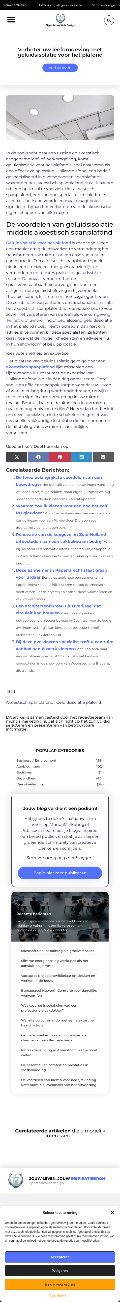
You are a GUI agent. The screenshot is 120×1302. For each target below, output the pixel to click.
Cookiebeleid (57, 1295)
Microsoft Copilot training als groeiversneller (53, 5)
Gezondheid (26, 778)
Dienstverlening (29, 784)
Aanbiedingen (28, 766)
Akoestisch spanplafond (30, 702)
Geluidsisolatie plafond (78, 702)
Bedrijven (24, 772)
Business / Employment (36, 760)
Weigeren (60, 1270)
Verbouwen (60, 67)
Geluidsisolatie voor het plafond (38, 243)
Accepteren (60, 1257)
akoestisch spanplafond (30, 367)
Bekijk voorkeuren (60, 1284)
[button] (112, 1212)
